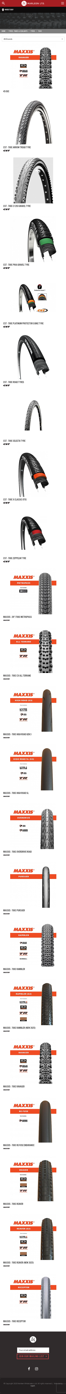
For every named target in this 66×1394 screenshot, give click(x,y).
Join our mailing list (33, 1356)
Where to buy (7, 10)
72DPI (32, 1386)
